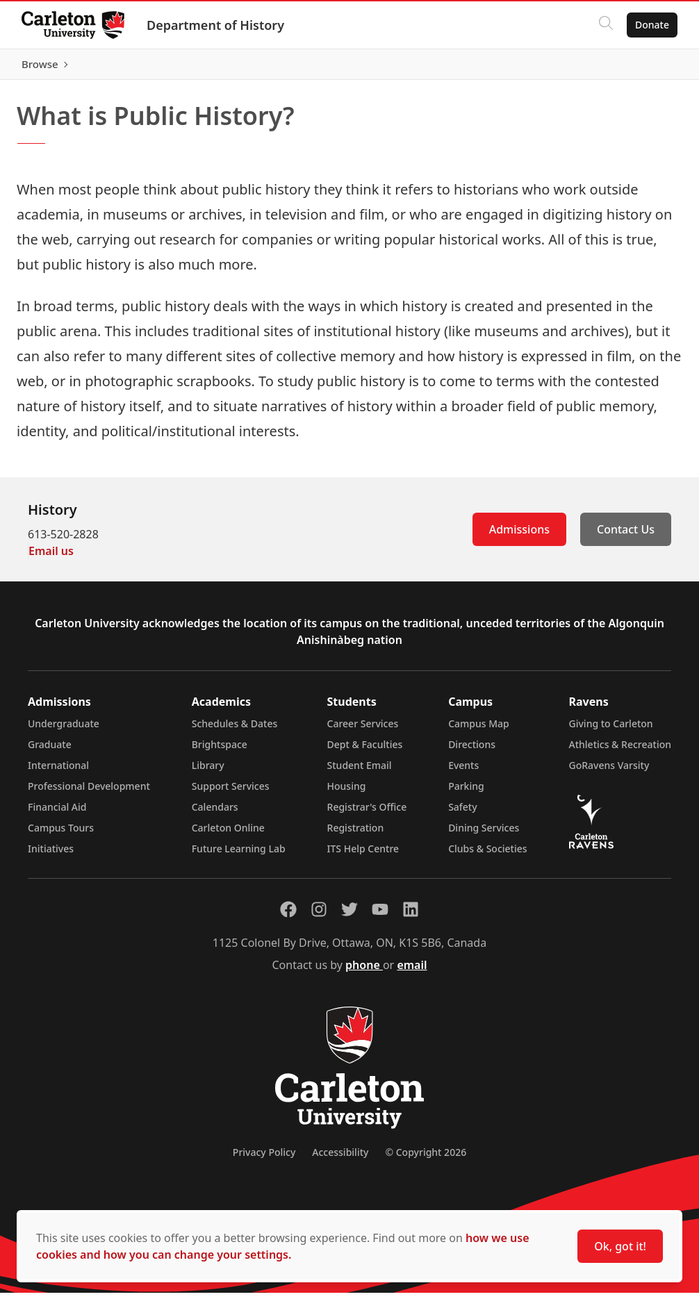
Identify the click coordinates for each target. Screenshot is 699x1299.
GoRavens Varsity (609, 771)
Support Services (231, 792)
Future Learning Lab (239, 854)
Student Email (359, 771)
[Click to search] (605, 25)
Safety (462, 813)
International (58, 771)
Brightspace (219, 750)
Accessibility (340, 1158)
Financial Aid (57, 813)
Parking (466, 792)
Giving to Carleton (611, 729)
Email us (51, 557)
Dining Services (483, 834)
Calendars (215, 813)
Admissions (519, 535)
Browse (650, 67)
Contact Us (626, 535)
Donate (651, 24)
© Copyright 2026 (425, 1158)
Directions (471, 750)
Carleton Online (228, 834)
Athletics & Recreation (620, 750)
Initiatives (51, 854)
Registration (355, 834)
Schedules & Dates (235, 729)
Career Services (363, 729)
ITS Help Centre (363, 854)
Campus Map (478, 729)
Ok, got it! (620, 1246)
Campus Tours (61, 834)
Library (208, 771)
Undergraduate (63, 729)
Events (463, 771)
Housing (346, 792)
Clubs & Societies (487, 854)
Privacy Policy (264, 1158)
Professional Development (89, 792)
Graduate (50, 750)
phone (364, 971)
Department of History (216, 25)
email (412, 971)
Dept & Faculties (365, 750)
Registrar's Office (367, 813)
